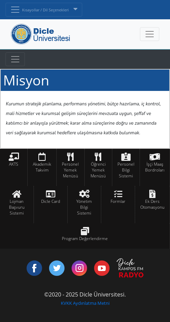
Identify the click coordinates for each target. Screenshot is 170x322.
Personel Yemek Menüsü (70, 170)
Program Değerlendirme (85, 238)
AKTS (13, 164)
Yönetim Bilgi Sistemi (84, 207)
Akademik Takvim (42, 167)
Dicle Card (50, 201)
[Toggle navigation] (15, 59)
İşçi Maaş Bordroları (154, 167)
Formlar (118, 201)
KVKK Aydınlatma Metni (85, 303)
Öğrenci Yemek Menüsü (98, 170)
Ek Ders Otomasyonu (152, 204)
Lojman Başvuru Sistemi (17, 207)
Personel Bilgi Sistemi (125, 170)
